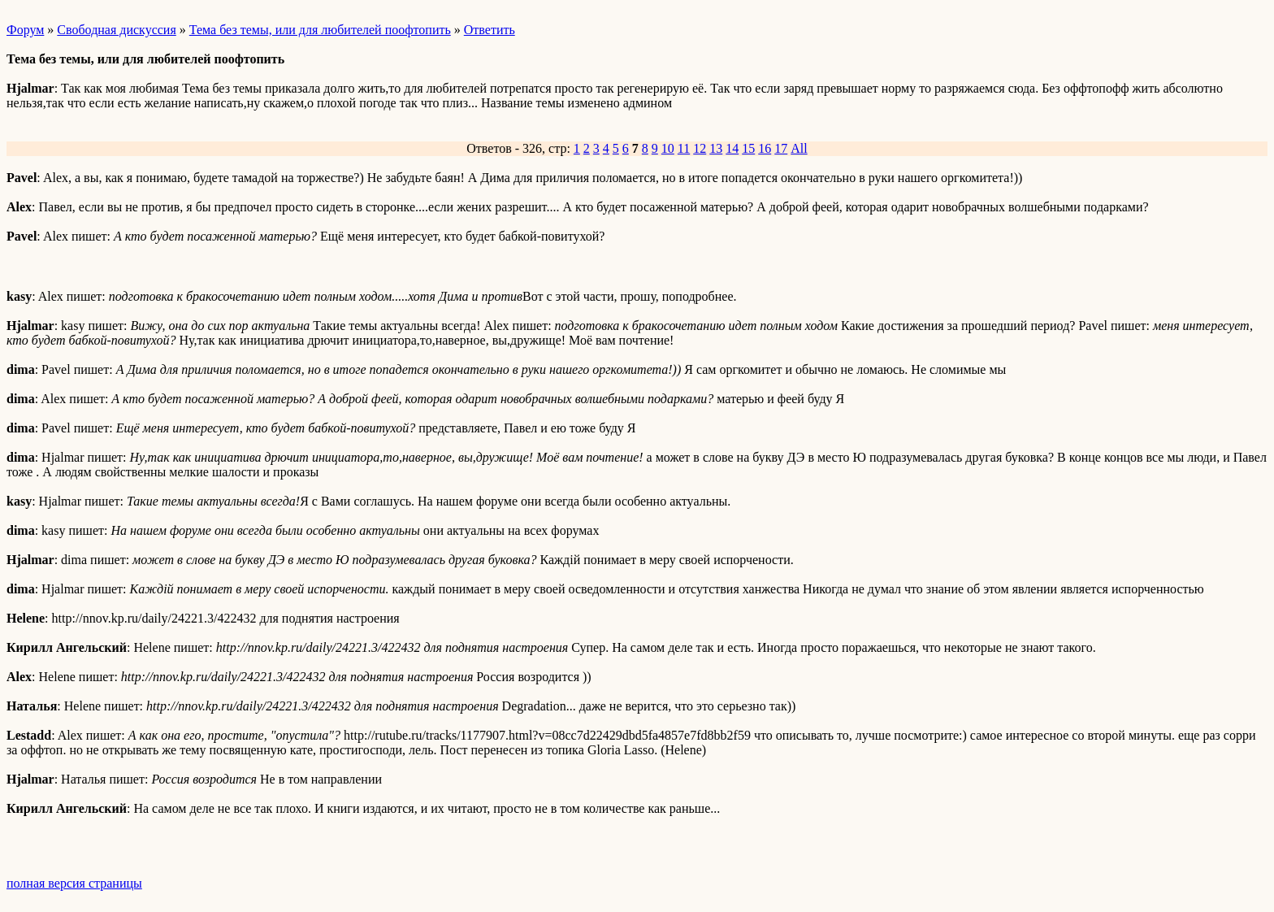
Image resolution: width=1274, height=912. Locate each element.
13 (715, 148)
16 (764, 148)
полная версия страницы (74, 883)
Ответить (489, 30)
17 (780, 148)
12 (699, 148)
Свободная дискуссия (116, 30)
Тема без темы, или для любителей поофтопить (320, 30)
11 (684, 148)
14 (732, 148)
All (799, 148)
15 (748, 148)
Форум (25, 30)
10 (667, 148)
